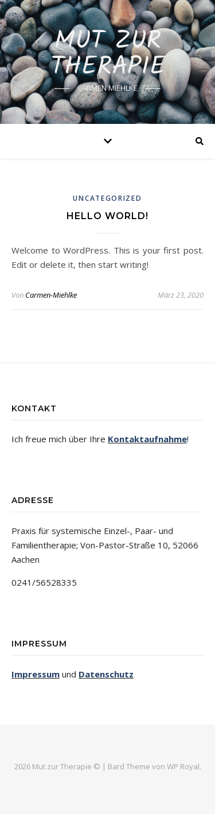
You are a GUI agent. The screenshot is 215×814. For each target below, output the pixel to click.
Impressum (35, 674)
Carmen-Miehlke (51, 295)
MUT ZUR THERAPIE (107, 54)
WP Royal (183, 766)
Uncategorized (107, 198)
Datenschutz (106, 674)
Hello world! (107, 216)
